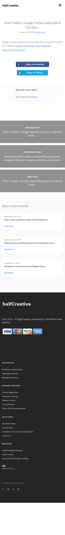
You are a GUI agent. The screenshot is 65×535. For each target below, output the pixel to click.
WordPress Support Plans (12, 369)
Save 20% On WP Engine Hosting (15, 458)
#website (46, 45)
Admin (34, 96)
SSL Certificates (8, 404)
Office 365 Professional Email (14, 408)
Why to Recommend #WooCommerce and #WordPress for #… (30, 243)
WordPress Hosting (10, 396)
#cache (19, 45)
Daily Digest (40, 32)
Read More (9, 226)
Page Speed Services (10, 373)
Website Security (8, 400)
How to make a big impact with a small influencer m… (26, 219)
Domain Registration (10, 392)
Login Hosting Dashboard (12, 450)
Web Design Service (10, 377)
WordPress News (9, 423)
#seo (38, 45)
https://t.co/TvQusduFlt (13, 49)
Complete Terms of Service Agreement (17, 431)
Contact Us (6, 435)
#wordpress (29, 45)
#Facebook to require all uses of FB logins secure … (25, 266)
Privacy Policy (7, 427)
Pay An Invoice (8, 454)
